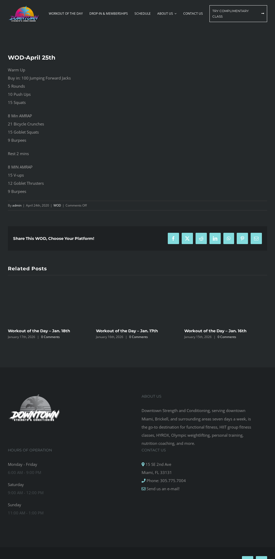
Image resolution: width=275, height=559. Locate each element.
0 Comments (50, 337)
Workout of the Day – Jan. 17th (127, 330)
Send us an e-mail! (162, 488)
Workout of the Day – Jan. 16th (215, 330)
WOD (57, 205)
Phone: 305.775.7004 (165, 480)
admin (16, 205)
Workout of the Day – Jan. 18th (39, 330)
